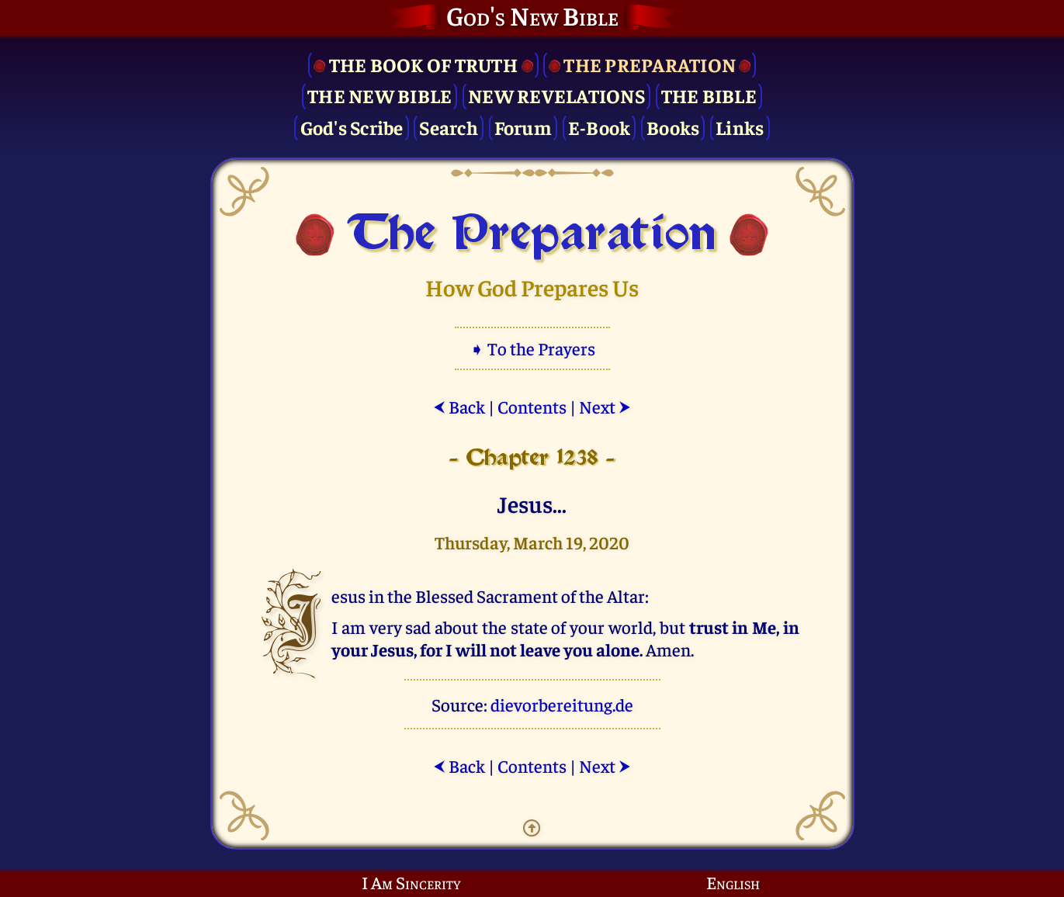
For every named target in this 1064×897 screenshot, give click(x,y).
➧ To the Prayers (532, 348)
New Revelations (556, 95)
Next (605, 406)
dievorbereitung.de (561, 704)
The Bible (709, 95)
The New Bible (379, 95)
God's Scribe (352, 127)
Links (740, 127)
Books (672, 127)
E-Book (599, 127)
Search (448, 127)
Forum (523, 127)
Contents (532, 406)
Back (459, 406)
